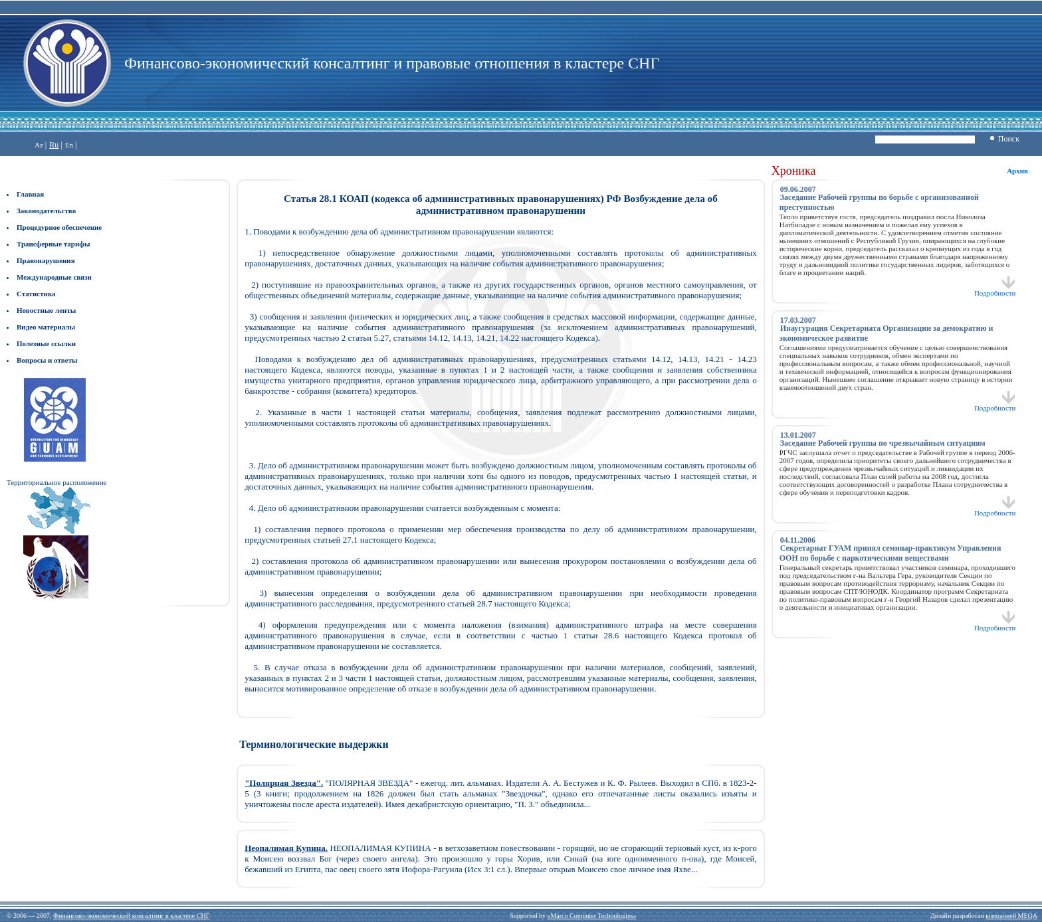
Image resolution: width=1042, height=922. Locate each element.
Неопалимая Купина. (286, 848)
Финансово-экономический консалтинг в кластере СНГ (131, 915)
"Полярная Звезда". (284, 783)
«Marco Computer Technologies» (591, 915)
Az (39, 145)
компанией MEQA (1011, 915)
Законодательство (46, 211)
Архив (1017, 171)
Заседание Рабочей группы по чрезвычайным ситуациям (883, 443)
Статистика (36, 294)
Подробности (995, 289)
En (69, 145)
